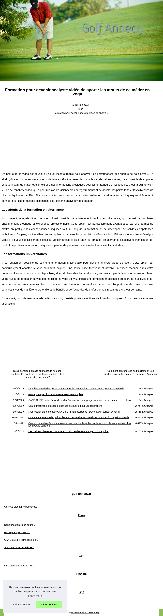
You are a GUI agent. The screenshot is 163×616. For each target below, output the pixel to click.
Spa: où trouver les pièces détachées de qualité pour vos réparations (65, 406)
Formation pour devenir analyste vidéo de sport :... (81, 113)
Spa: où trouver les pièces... (19, 547)
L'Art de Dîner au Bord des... (19, 565)
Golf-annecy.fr (78, 612)
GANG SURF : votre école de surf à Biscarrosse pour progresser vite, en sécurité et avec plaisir (79, 400)
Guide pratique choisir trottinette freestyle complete (55, 394)
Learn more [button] (35, 595)
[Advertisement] (77, 141)
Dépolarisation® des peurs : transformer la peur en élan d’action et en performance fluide (76, 388)
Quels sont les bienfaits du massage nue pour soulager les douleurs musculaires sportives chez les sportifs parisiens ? (37, 374)
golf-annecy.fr (82, 104)
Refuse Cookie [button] (21, 604)
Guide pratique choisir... (17, 532)
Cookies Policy (92, 612)
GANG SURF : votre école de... (21, 539)
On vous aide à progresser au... (21, 506)
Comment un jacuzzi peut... (19, 602)
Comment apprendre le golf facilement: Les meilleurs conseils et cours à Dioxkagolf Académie (130, 372)
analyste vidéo (23, 190)
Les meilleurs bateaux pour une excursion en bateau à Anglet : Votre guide (68, 431)
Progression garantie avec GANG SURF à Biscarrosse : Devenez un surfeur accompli (74, 412)
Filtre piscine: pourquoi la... (18, 583)
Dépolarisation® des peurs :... (20, 525)
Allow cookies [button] (49, 604)
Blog (80, 109)
